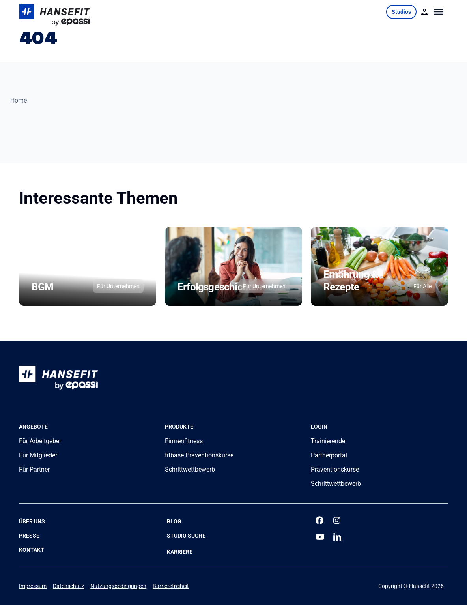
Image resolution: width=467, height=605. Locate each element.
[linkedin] (337, 537)
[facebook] (320, 520)
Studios (401, 12)
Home (18, 100)
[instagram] (337, 520)
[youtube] (320, 537)
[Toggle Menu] (439, 12)
